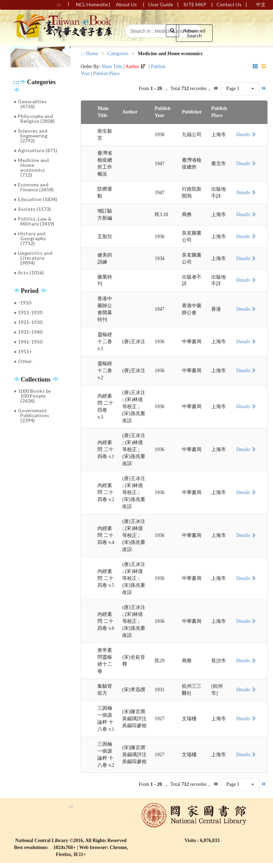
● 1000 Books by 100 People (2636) (32, 396)
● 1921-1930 (28, 322)
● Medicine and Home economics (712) (31, 167)
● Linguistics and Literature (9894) (33, 258)
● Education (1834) (35, 199)
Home (92, 53)
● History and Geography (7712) (30, 238)
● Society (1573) (32, 209)
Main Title (112, 66)
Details (246, 134)
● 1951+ (23, 351)
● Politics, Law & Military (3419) (34, 221)
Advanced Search (194, 33)
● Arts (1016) (29, 272)
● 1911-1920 (28, 312)
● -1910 (22, 302)
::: (16, 82)
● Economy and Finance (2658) (34, 187)
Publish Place (106, 73)
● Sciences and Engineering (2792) (31, 135)
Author (132, 66)
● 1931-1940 (28, 332)
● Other (23, 361)
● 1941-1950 (28, 342)
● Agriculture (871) (35, 150)
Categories (118, 53)
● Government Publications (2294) (32, 415)
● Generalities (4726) (30, 103)
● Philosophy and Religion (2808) (34, 118)
